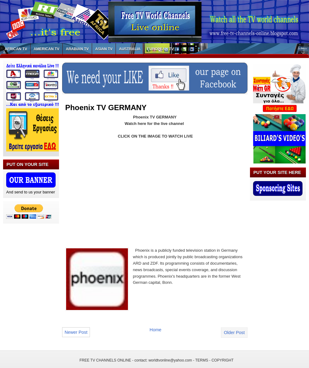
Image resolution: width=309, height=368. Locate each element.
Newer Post (76, 332)
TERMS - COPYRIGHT (214, 360)
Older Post (234, 332)
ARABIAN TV (77, 49)
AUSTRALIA (129, 49)
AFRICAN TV (16, 49)
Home (155, 329)
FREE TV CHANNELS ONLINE (105, 360)
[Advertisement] (117, 189)
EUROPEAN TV (160, 49)
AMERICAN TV (46, 49)
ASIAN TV (103, 49)
